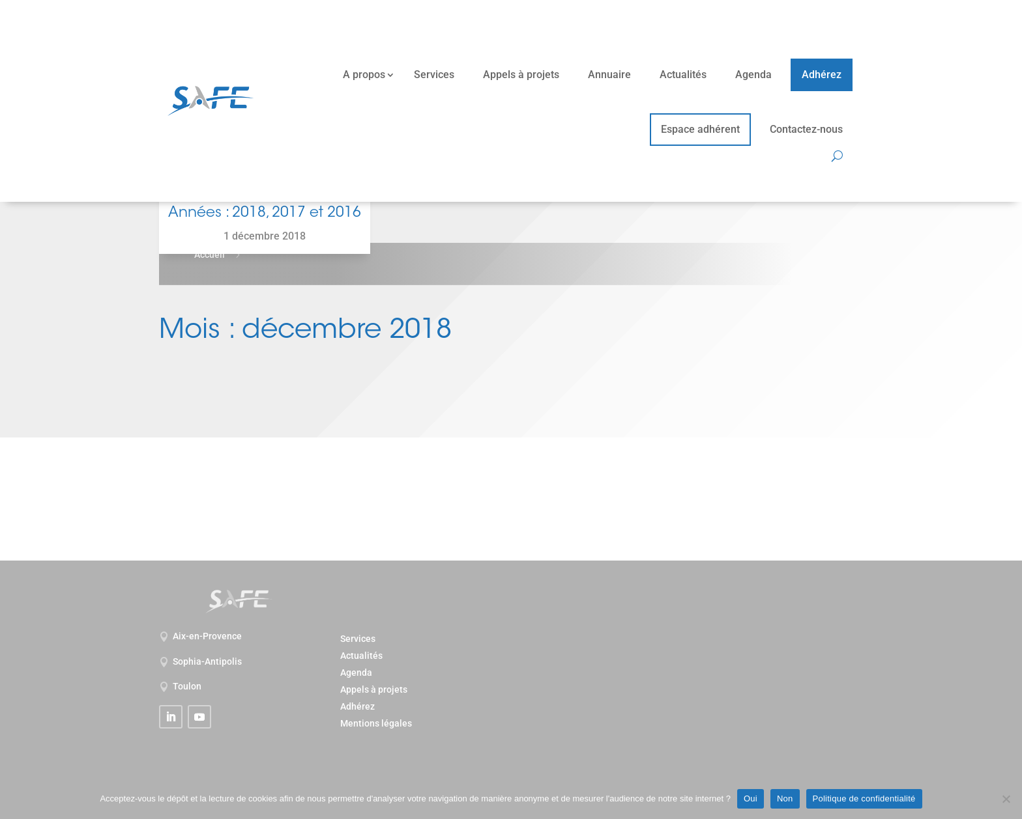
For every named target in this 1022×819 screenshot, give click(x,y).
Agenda (753, 74)
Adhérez (821, 74)
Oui (750, 798)
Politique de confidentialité (864, 798)
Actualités (683, 74)
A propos (364, 74)
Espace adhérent (700, 129)
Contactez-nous (806, 129)
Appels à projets (521, 74)
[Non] (1005, 798)
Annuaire (609, 74)
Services (434, 74)
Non (785, 798)
